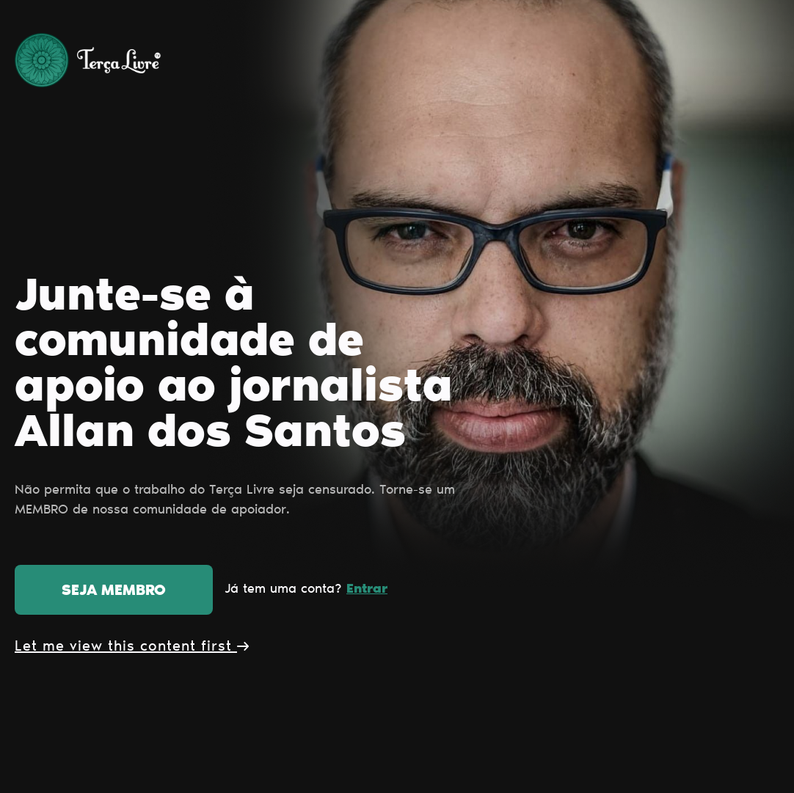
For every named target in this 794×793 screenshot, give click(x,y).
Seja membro (114, 591)
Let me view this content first (132, 647)
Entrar (366, 589)
